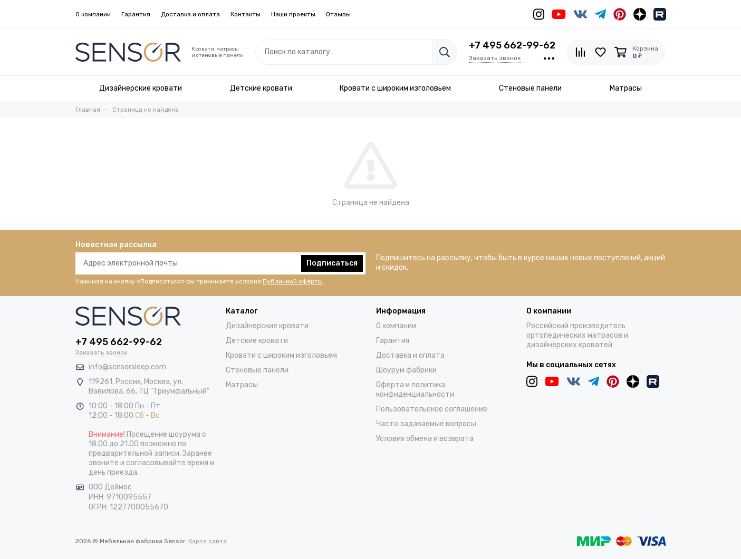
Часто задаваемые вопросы (426, 423)
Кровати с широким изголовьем (281, 355)
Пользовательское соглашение (431, 409)
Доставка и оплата (190, 14)
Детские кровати (257, 340)
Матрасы (242, 384)
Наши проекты (293, 14)
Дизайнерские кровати (267, 325)
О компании (93, 14)
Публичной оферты (293, 281)
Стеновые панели (257, 370)
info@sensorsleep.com (127, 366)
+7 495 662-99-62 (512, 45)
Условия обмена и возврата (425, 438)
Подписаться (332, 263)
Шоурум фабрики (406, 370)
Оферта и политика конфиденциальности (415, 389)
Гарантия (135, 14)
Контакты (245, 14)
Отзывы (338, 14)
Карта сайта (207, 541)
